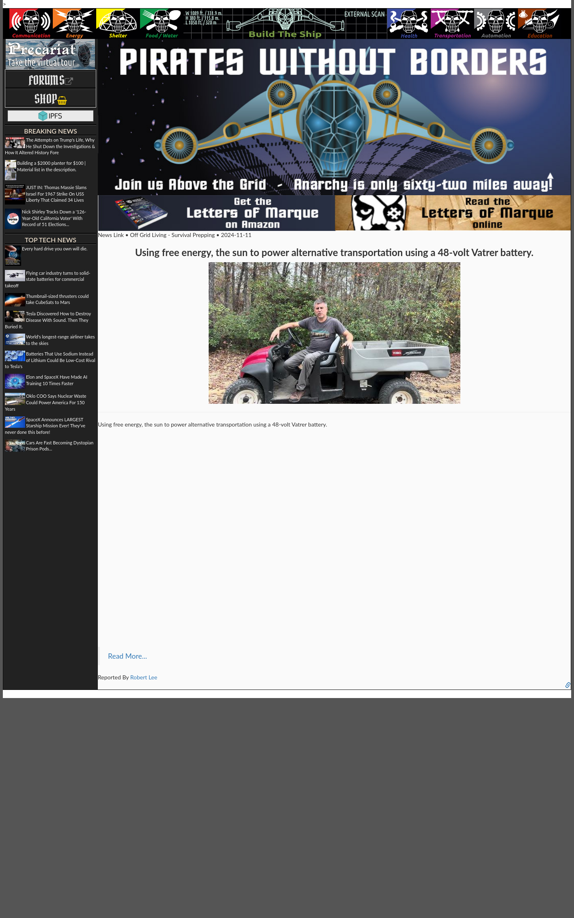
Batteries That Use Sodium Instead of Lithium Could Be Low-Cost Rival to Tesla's (50, 360)
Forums (50, 80)
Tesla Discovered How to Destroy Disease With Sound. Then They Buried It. (48, 320)
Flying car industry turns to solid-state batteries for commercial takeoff (47, 279)
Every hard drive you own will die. (54, 248)
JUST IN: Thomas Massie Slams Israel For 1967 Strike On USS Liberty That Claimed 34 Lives (56, 194)
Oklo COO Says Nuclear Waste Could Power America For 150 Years (45, 402)
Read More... (127, 656)
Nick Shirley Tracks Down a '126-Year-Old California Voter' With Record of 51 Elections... (54, 218)
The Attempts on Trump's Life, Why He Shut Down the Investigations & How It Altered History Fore (50, 146)
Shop (50, 99)
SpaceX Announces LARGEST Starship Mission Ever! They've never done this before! (45, 426)
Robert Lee (144, 677)
